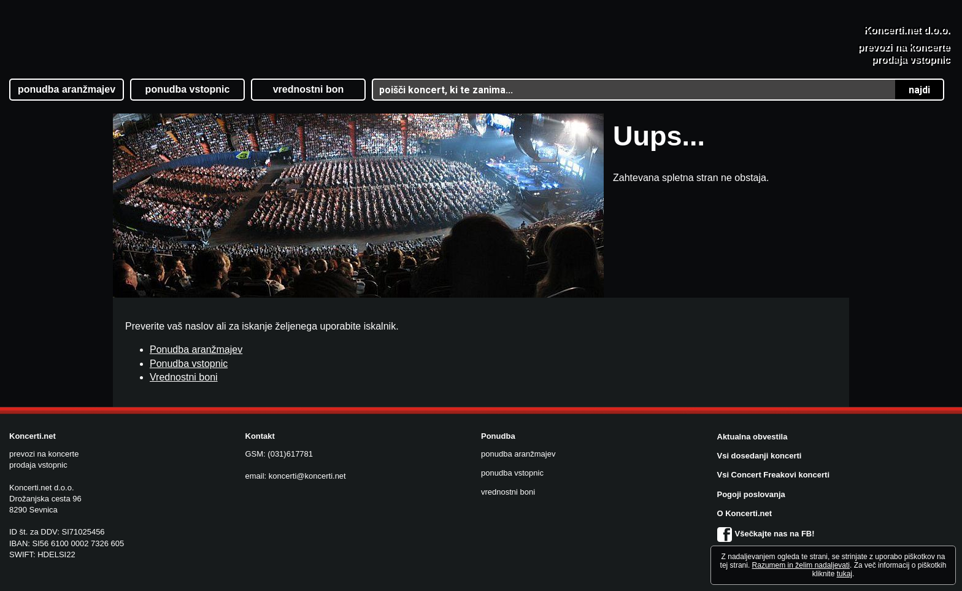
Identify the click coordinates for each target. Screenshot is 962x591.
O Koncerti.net (744, 513)
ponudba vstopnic (512, 472)
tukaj (844, 574)
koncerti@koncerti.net (307, 476)
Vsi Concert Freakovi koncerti (773, 474)
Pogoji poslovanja (751, 494)
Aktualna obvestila (752, 436)
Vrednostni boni (184, 377)
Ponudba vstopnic (189, 363)
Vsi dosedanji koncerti (759, 455)
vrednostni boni (508, 491)
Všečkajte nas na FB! (766, 533)
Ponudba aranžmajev (196, 349)
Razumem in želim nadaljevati (801, 565)
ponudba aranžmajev (518, 453)
